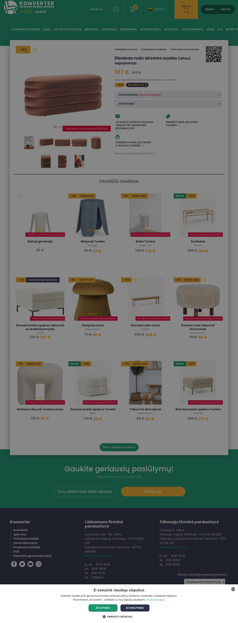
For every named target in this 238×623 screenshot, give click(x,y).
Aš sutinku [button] (103, 608)
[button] (119, 616)
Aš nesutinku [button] (135, 608)
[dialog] (119, 311)
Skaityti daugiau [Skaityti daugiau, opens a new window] (156, 599)
